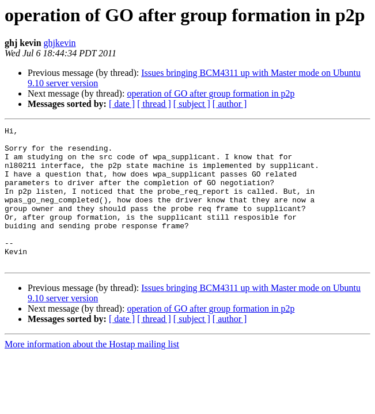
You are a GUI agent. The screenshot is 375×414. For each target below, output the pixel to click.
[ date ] (122, 104)
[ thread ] (154, 104)
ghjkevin (60, 43)
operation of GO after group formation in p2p (210, 93)
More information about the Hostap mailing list (92, 372)
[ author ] (230, 104)
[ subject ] (191, 104)
